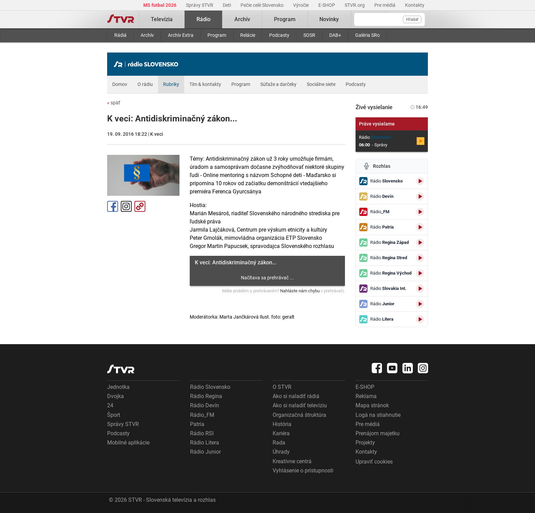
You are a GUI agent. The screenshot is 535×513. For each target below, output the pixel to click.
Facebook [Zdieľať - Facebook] (112, 206)
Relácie (247, 35)
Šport (113, 415)
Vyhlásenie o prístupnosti (303, 470)
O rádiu (145, 84)
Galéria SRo (367, 35)
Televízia (162, 19)
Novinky (329, 19)
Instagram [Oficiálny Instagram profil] (126, 206)
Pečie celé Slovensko (263, 5)
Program (216, 35)
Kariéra (281, 433)
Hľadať (412, 19)
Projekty (365, 442)
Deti (227, 5)
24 (110, 405)
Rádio (204, 19)
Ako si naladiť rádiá (296, 396)
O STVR (282, 387)
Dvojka (115, 396)
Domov (119, 84)
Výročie (301, 5)
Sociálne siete (321, 84)
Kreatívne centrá (292, 461)
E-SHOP (327, 5)
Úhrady (281, 452)
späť (113, 102)
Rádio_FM (202, 415)
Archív (147, 35)
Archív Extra (180, 35)
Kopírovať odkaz (139, 206)
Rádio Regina (206, 396)
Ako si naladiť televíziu (300, 405)
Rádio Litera (204, 442)
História (282, 424)
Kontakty (414, 5)
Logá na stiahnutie (378, 415)
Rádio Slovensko (210, 387)
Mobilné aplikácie (128, 442)
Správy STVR (200, 5)
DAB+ (335, 35)
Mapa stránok (372, 405)
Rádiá (120, 35)
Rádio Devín (204, 405)
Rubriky (171, 84)
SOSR (309, 35)
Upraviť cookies (374, 461)
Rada (279, 442)
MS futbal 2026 (160, 5)
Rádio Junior (205, 452)
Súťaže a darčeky (278, 84)
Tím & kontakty (205, 84)
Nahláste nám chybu (300, 290)
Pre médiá (385, 5)
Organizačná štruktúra (299, 415)
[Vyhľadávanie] (389, 19)
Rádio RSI (202, 433)
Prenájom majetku (378, 433)
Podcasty (279, 35)
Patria (197, 424)
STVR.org (355, 5)
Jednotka (118, 387)
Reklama (366, 396)
